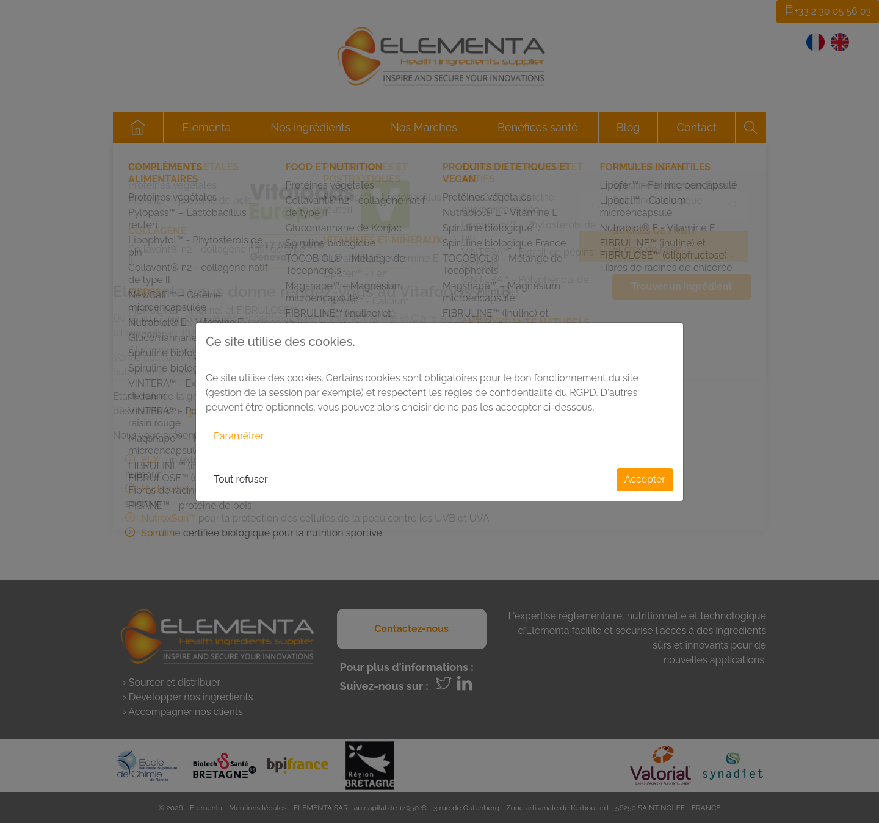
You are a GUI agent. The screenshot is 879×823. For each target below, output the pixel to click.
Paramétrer (239, 436)
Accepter (644, 479)
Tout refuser (241, 479)
